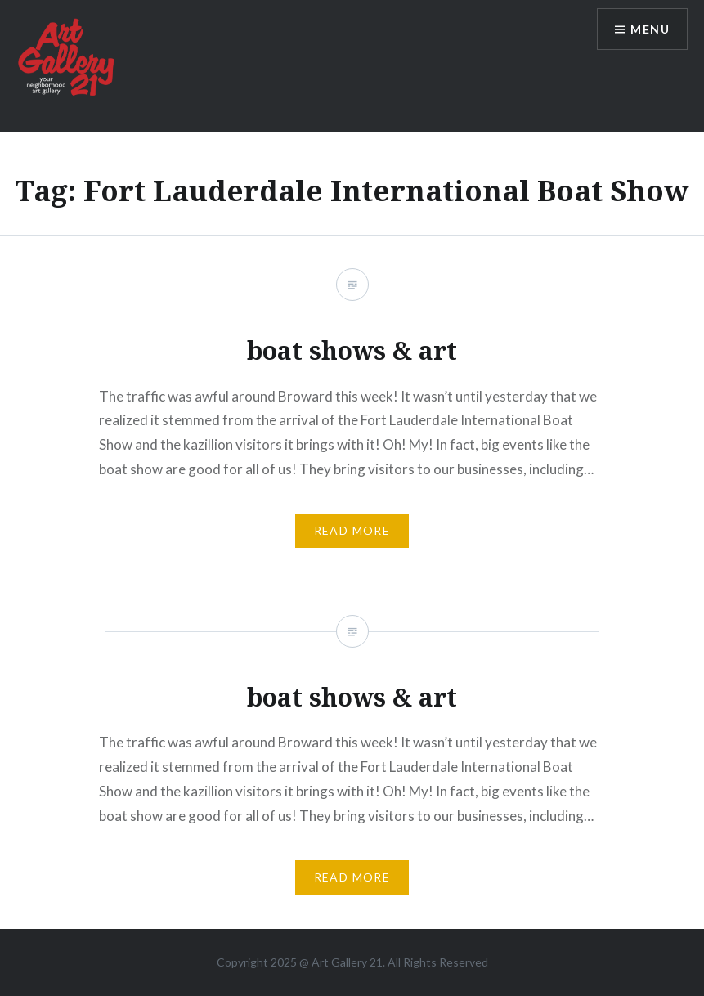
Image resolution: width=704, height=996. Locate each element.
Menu (650, 29)
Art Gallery (341, 962)
